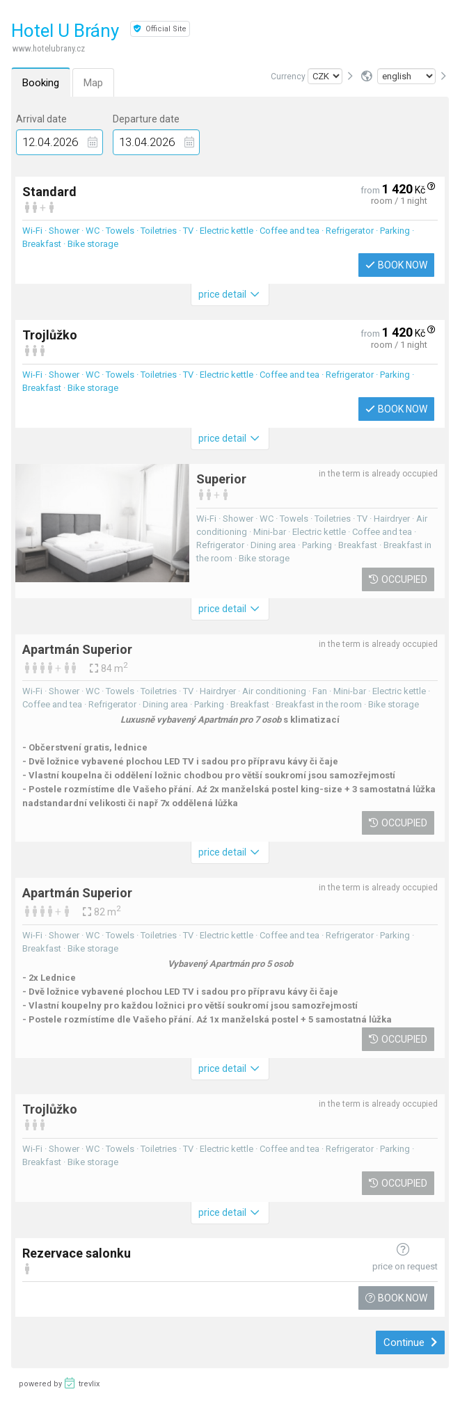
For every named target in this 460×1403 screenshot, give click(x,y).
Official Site (160, 28)
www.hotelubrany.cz (49, 48)
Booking (40, 83)
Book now (396, 265)
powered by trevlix (59, 1382)
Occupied (398, 579)
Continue (410, 1342)
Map (93, 83)
